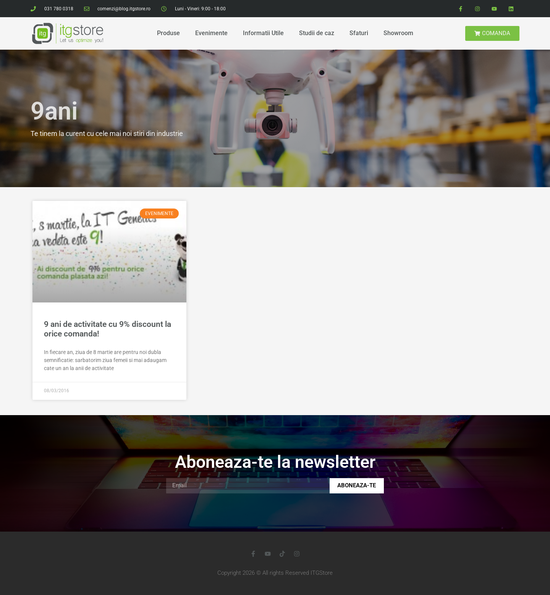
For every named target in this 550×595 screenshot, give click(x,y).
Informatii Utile (263, 33)
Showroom (398, 33)
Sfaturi (358, 33)
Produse (168, 33)
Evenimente (211, 33)
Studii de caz (316, 33)
